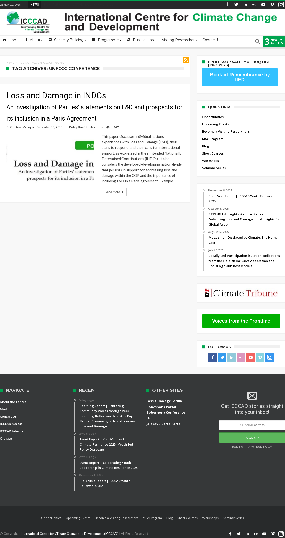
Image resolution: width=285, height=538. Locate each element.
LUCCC (151, 418)
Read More (109, 186)
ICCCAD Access (11, 424)
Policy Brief (77, 127)
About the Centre (13, 402)
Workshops (210, 160)
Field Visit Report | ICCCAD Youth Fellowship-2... (78, 4)
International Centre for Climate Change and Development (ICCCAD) (70, 534)
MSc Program (212, 139)
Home (10, 62)
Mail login (8, 409)
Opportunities (213, 117)
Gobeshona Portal (161, 407)
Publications (94, 127)
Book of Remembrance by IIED (240, 77)
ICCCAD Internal (12, 431)
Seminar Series (214, 168)
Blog (205, 146)
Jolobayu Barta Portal (163, 424)
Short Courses (213, 153)
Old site (6, 438)
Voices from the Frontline (241, 320)
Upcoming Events (215, 124)
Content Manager (22, 127)
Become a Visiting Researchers (226, 131)
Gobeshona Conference (165, 412)
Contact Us (8, 416)
